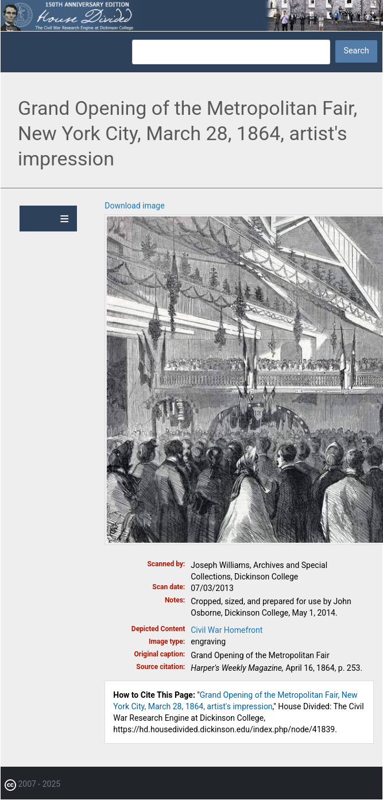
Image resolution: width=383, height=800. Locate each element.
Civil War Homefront (226, 630)
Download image (134, 205)
